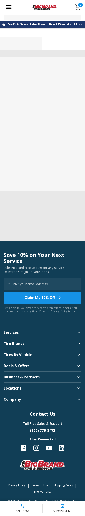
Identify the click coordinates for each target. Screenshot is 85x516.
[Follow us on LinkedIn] (61, 448)
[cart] (78, 7)
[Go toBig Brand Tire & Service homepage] (44, 7)
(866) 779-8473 (42, 430)
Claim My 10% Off (42, 297)
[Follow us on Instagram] (36, 448)
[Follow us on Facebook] (23, 448)
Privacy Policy (59, 311)
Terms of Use (39, 485)
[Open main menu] (9, 7)
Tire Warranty (42, 491)
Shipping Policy (63, 485)
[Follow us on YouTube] (49, 448)
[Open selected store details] (42, 17)
